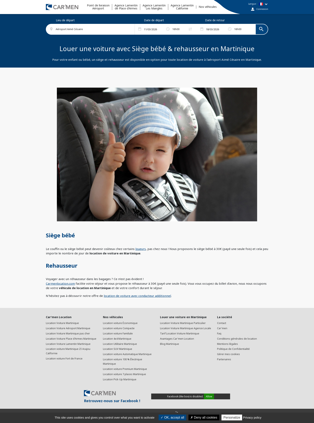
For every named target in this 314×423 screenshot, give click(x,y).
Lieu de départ (65, 20)
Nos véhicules (208, 6)
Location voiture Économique (120, 323)
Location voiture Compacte (119, 328)
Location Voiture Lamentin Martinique (68, 344)
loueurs (140, 249)
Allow (209, 396)
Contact (221, 323)
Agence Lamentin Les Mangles (154, 7)
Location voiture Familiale (118, 333)
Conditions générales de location (237, 338)
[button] (92, 29)
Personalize (231, 417)
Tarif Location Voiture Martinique (179, 333)
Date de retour (215, 20)
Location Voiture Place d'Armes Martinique (71, 338)
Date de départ (154, 20)
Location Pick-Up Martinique (119, 379)
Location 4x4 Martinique (117, 338)
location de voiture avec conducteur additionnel (137, 296)
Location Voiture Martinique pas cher (68, 333)
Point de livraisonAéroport (98, 7)
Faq (219, 333)
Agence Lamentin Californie (182, 7)
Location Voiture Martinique (62, 323)
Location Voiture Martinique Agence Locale (185, 328)
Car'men (222, 328)
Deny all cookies (203, 417)
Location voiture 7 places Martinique (124, 374)
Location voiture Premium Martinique (125, 369)
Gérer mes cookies (228, 354)
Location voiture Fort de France (64, 358)
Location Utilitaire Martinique (120, 344)
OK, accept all (172, 417)
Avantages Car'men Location (177, 338)
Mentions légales (227, 344)
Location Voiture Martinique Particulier (183, 323)
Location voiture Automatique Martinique (127, 354)
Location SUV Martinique (117, 349)
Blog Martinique (169, 344)
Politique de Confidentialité (233, 349)
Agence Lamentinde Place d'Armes (126, 7)
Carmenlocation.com (60, 283)
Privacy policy (252, 417)
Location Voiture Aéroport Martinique (68, 328)
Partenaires (224, 359)
